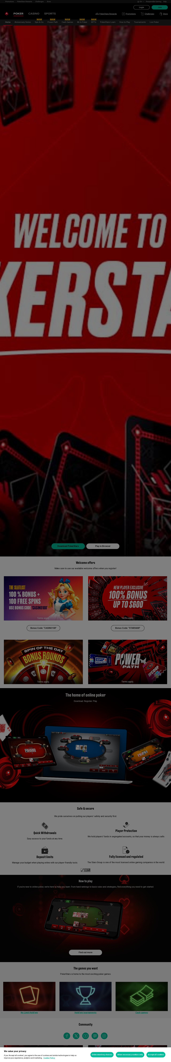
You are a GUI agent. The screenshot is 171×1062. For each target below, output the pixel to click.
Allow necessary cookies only (130, 1055)
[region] (85, 1054)
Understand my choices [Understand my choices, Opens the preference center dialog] (102, 1055)
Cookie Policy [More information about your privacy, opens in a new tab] (49, 1058)
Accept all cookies (156, 1055)
